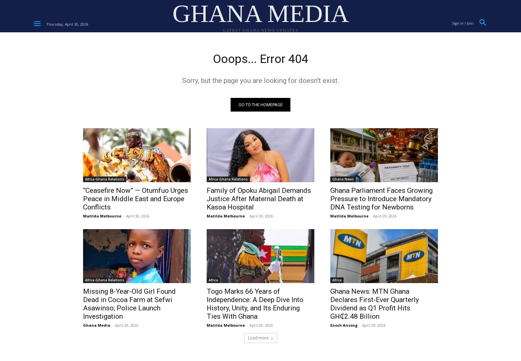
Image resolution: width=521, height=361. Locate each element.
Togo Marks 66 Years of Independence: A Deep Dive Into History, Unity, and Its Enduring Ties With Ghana (255, 305)
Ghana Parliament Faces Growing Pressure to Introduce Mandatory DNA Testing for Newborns (381, 200)
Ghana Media (96, 327)
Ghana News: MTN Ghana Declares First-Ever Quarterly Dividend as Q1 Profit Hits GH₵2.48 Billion (374, 305)
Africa (213, 282)
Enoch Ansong (344, 327)
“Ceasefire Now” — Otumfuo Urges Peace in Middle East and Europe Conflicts (135, 200)
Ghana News (343, 181)
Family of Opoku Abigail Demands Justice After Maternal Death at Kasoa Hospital (259, 200)
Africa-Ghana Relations (104, 181)
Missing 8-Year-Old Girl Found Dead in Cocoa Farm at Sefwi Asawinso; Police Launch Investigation (129, 305)
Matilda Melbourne (102, 217)
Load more (260, 340)
